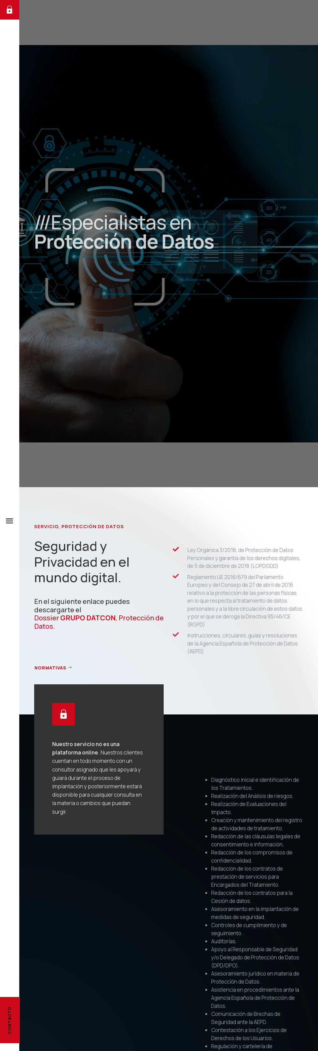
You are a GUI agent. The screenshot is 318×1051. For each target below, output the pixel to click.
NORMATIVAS (50, 668)
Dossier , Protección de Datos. (99, 622)
